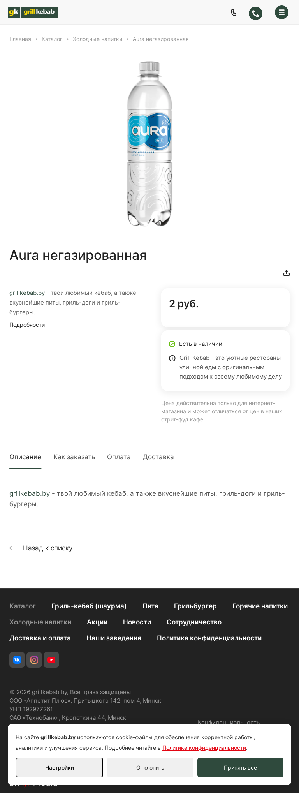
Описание (25, 457)
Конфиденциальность (229, 722)
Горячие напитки (260, 606)
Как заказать (74, 457)
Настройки (59, 767)
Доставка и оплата (40, 638)
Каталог (22, 606)
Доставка (158, 457)
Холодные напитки (40, 622)
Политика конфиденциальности (209, 638)
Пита (150, 606)
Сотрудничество (194, 622)
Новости (137, 622)
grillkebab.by (27, 292)
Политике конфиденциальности (204, 747)
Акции (97, 622)
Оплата (119, 457)
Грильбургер (195, 606)
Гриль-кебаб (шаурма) (89, 606)
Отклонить (150, 767)
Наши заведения (113, 638)
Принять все (240, 767)
